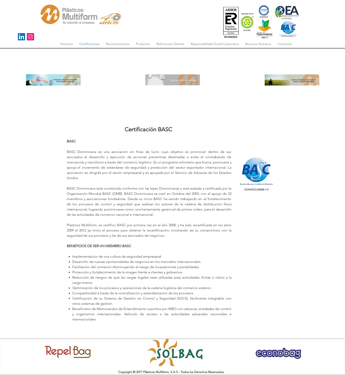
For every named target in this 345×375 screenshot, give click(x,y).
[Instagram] (30, 36)
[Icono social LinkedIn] (21, 36)
